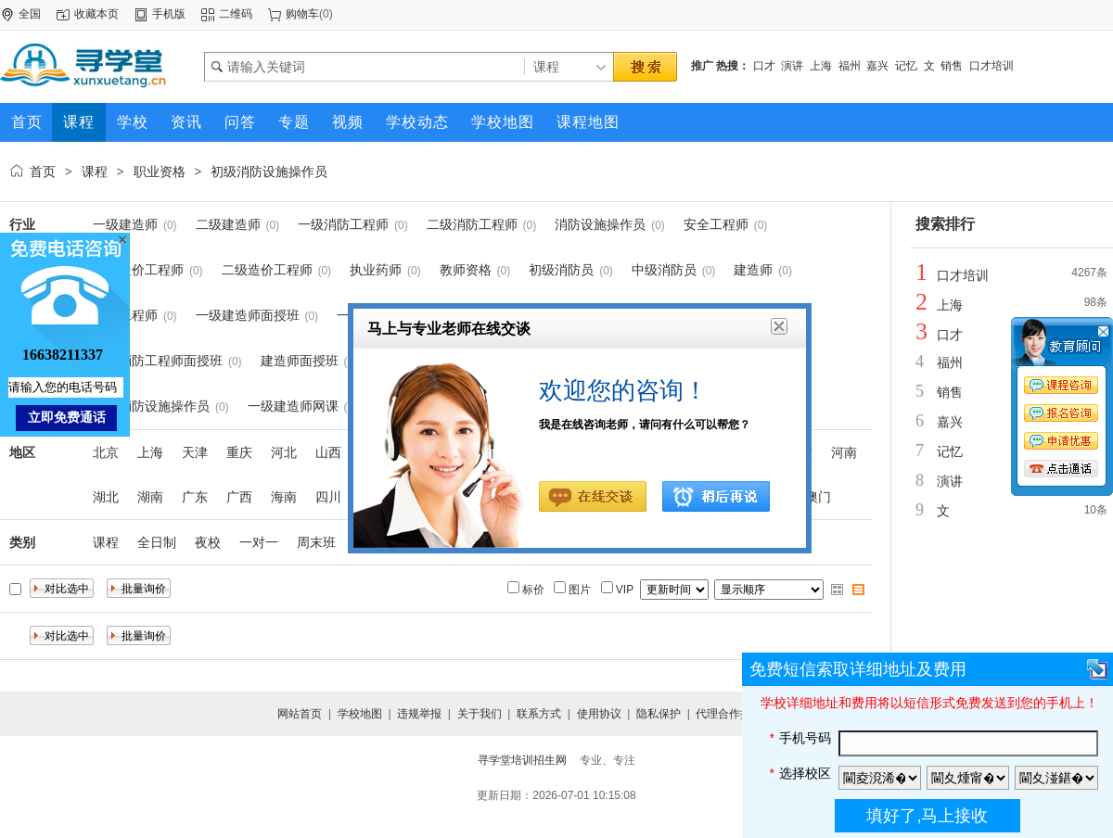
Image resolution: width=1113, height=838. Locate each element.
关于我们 (479, 713)
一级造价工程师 (138, 269)
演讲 (792, 65)
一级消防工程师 (343, 224)
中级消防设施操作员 (151, 406)
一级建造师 (125, 224)
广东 (195, 496)
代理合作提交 (729, 713)
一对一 (258, 542)
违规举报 (419, 713)
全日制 (156, 542)
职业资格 (160, 171)
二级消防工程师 (472, 224)
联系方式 (539, 713)
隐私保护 (658, 713)
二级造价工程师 (267, 269)
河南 (844, 452)
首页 (43, 171)
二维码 (235, 13)
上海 (821, 65)
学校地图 (360, 713)
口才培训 (991, 65)
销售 (951, 65)
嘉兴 (877, 65)
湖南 (150, 496)
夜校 (208, 542)
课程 (95, 171)
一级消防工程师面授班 (158, 360)
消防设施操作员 (600, 224)
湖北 (106, 496)
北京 (106, 452)
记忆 (906, 65)
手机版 (169, 13)
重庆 (239, 452)
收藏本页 (96, 13)
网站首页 (299, 713)
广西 (239, 496)
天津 (195, 452)
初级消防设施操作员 (269, 171)
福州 (849, 65)
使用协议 (599, 713)
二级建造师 (228, 224)
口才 (764, 65)
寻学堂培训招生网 (522, 760)
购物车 (302, 13)
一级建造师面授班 (248, 315)
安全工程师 (716, 224)
